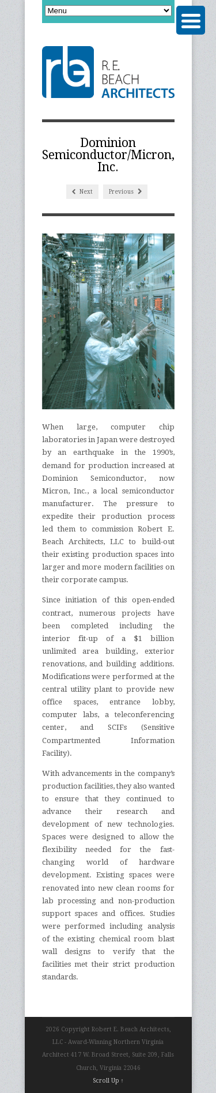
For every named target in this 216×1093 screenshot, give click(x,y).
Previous (125, 192)
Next (82, 192)
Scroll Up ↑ (108, 1080)
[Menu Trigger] (190, 20)
